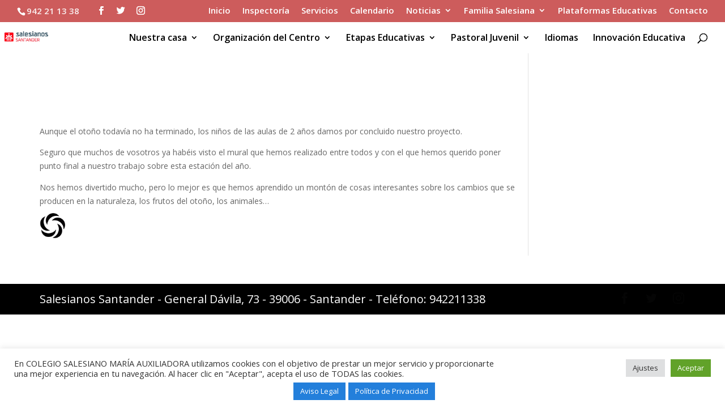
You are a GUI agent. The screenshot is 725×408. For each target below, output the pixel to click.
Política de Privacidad (391, 391)
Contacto (688, 11)
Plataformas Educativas (607, 11)
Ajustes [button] (645, 368)
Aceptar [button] (690, 368)
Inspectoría (265, 11)
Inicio (219, 11)
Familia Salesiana (499, 11)
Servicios (319, 11)
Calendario (372, 11)
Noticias (423, 11)
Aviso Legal (319, 391)
